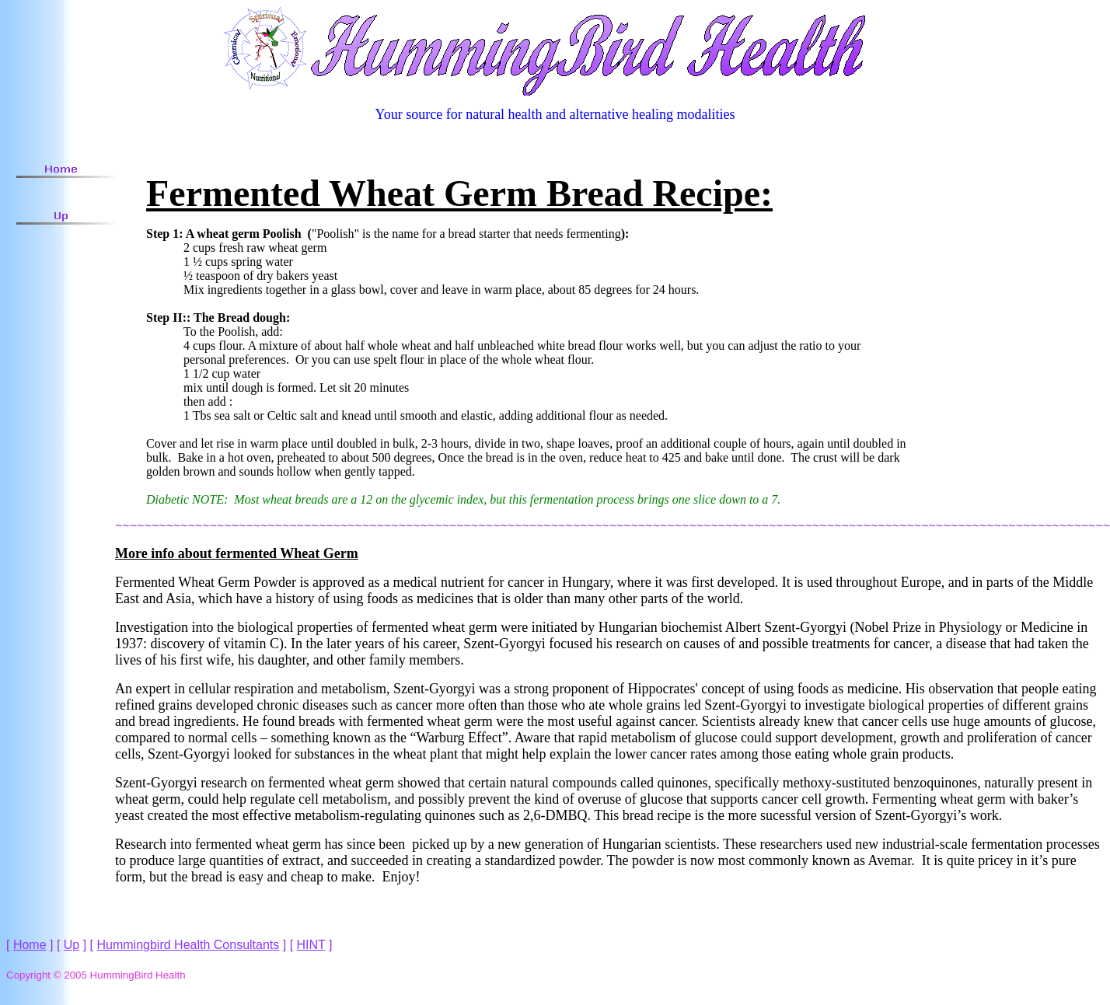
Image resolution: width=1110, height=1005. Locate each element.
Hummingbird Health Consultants (188, 944)
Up (71, 944)
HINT (311, 944)
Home (30, 944)
